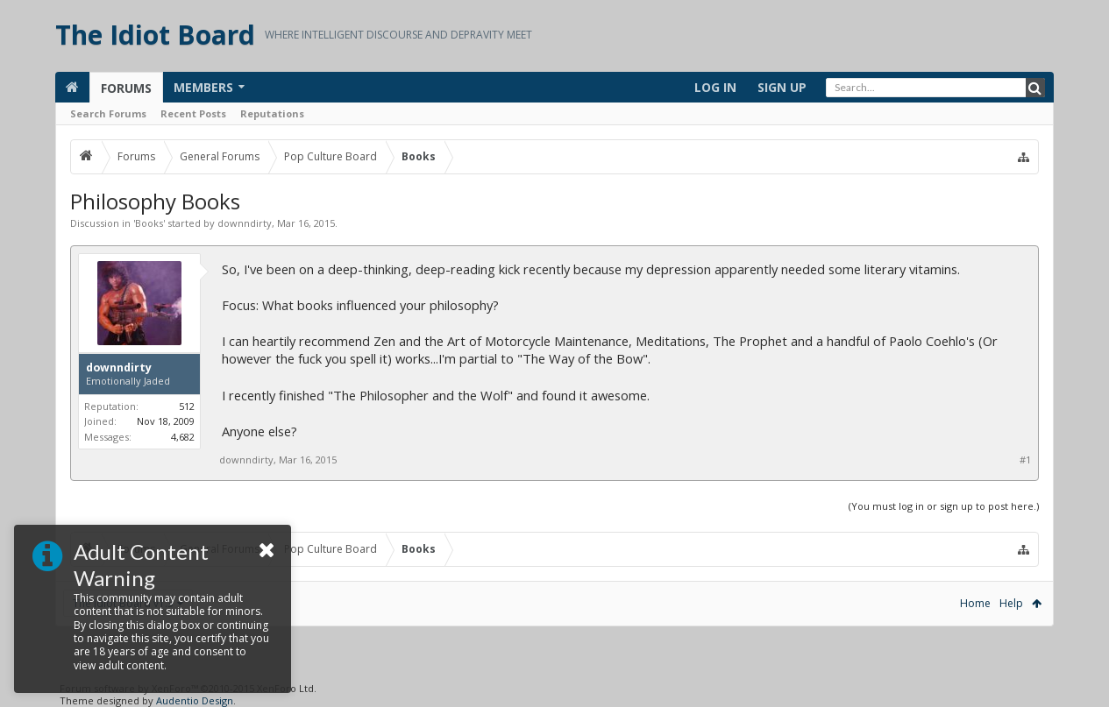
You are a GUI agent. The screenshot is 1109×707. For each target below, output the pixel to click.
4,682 (183, 436)
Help (1011, 603)
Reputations (272, 113)
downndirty (244, 223)
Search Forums (108, 113)
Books (149, 223)
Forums (126, 88)
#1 (1025, 460)
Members (203, 87)
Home (975, 603)
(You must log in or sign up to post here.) (944, 506)
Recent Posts (193, 113)
